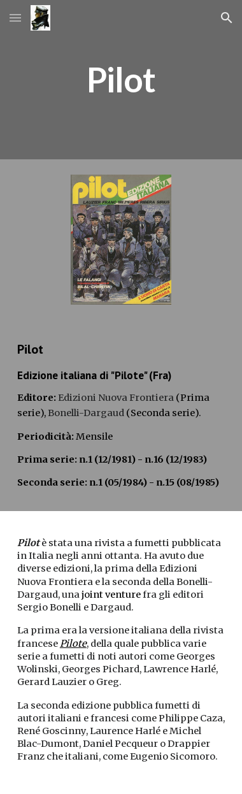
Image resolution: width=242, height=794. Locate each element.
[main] (121, 79)
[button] (15, 17)
